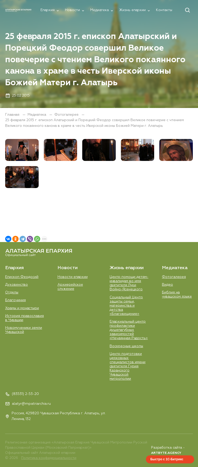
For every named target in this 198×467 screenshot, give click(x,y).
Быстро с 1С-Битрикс (166, 459)
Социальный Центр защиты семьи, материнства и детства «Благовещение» (126, 306)
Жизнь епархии (132, 10)
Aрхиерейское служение (70, 287)
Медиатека (99, 10)
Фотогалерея (66, 114)
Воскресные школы (126, 346)
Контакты (164, 10)
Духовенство (16, 284)
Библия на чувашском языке (177, 294)
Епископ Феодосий (21, 277)
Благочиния (15, 300)
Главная (12, 114)
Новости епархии (72, 277)
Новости (72, 10)
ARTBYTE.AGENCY (166, 453)
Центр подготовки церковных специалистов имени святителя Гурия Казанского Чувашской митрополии (127, 366)
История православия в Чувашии (24, 318)
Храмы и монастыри (22, 308)
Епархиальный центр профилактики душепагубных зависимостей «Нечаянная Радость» (129, 330)
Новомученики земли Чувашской (23, 330)
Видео (167, 284)
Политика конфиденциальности (48, 458)
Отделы (11, 292)
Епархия (47, 10)
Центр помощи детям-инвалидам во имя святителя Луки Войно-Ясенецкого (129, 283)
